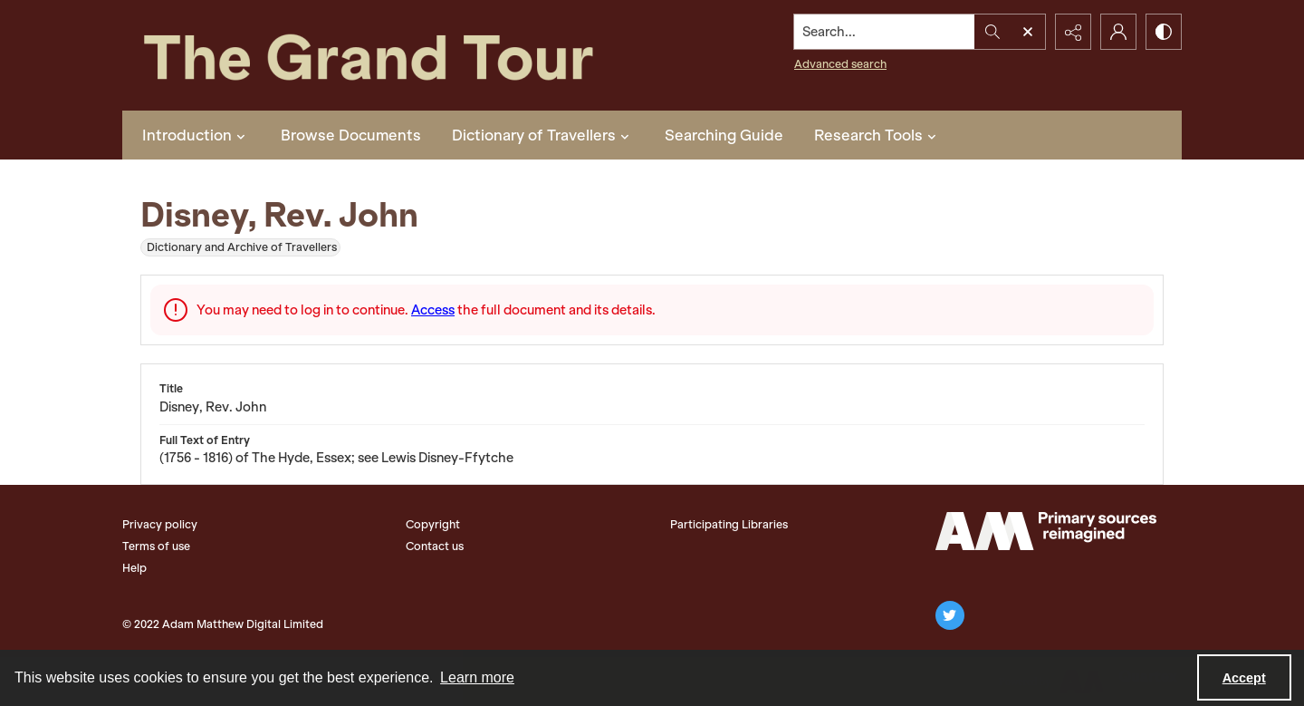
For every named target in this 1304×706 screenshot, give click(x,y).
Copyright (433, 524)
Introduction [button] (196, 135)
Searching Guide (724, 135)
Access (433, 310)
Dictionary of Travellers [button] (543, 135)
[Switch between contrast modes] (1163, 32)
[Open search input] (1028, 32)
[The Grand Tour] (410, 55)
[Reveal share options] (1073, 32)
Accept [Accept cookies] (1244, 678)
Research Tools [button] (877, 135)
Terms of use (156, 546)
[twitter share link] (949, 615)
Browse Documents (351, 135)
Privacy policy (159, 524)
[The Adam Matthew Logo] (1045, 531)
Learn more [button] (477, 677)
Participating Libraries (729, 524)
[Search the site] (884, 32)
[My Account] (1118, 32)
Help (134, 568)
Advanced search (840, 64)
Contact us (435, 546)
